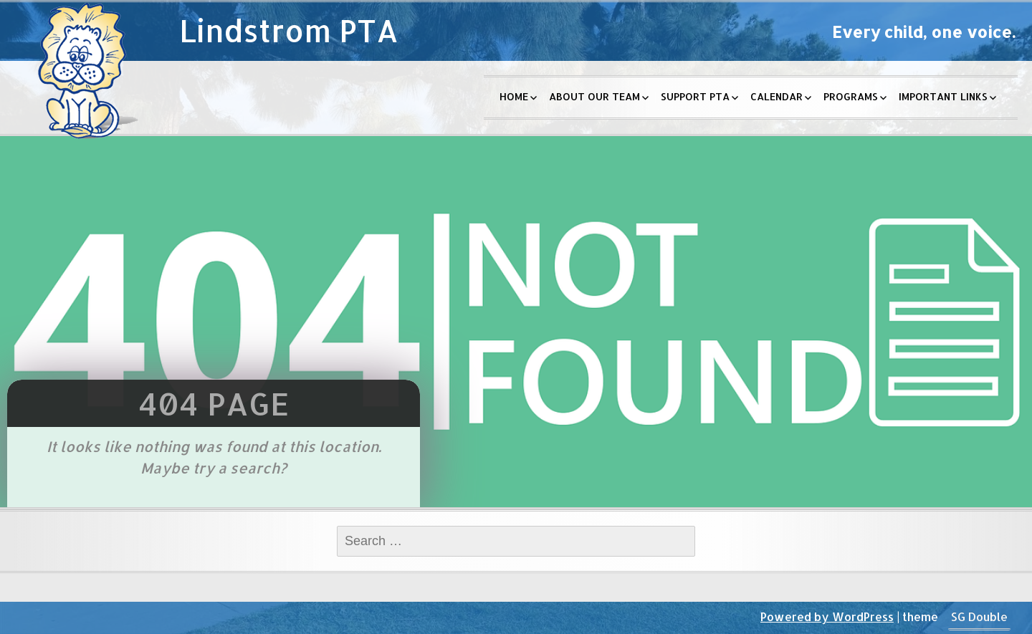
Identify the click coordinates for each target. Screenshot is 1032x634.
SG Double (979, 616)
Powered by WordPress (827, 616)
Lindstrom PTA (288, 30)
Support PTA (695, 96)
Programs (850, 96)
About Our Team (594, 96)
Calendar (776, 96)
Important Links (943, 96)
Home (514, 96)
